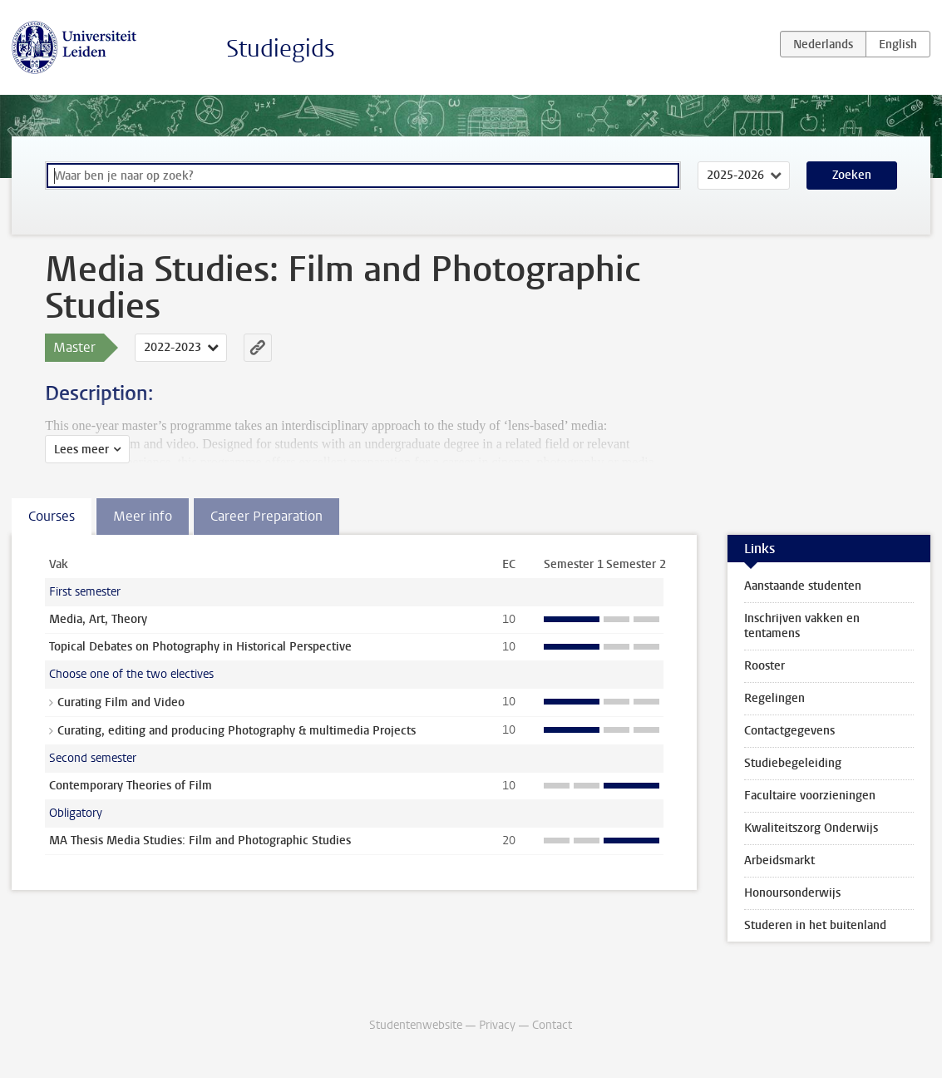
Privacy (497, 1025)
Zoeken (851, 175)
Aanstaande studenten (802, 586)
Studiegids (280, 48)
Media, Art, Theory (98, 619)
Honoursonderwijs (792, 893)
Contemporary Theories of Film (130, 786)
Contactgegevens (789, 731)
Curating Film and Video (121, 702)
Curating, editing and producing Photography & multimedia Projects (236, 731)
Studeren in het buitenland (815, 925)
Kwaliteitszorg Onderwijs (811, 828)
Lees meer (81, 449)
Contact (552, 1025)
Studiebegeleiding (792, 763)
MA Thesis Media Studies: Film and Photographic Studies (200, 840)
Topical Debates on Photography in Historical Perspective (200, 647)
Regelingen (774, 698)
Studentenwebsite (415, 1025)
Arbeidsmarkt (779, 860)
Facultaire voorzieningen (809, 796)
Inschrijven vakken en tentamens (802, 626)
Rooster (764, 666)
